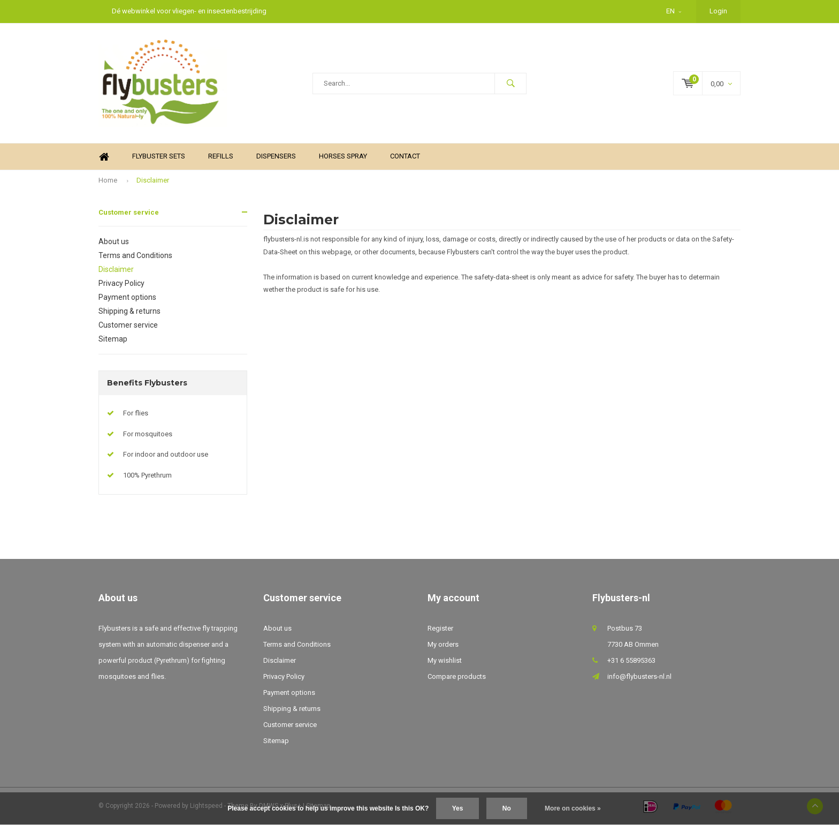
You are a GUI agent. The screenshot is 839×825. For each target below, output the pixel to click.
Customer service (128, 212)
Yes (457, 808)
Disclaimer (152, 180)
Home (104, 156)
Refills (220, 156)
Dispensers (276, 156)
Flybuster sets (158, 156)
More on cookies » (573, 808)
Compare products (457, 676)
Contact (405, 156)
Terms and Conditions (135, 255)
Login (718, 11)
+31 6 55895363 (631, 660)
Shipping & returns (129, 311)
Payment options (127, 297)
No (506, 808)
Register (440, 628)
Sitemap (112, 339)
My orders (443, 644)
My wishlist (445, 660)
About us (113, 241)
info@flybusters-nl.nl (639, 676)
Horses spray (343, 156)
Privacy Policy (121, 283)
